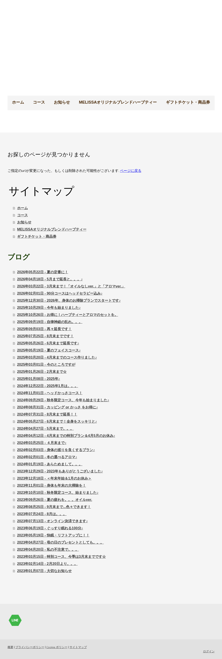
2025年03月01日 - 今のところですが (46, 364)
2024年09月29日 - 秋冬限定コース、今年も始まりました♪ (63, 400)
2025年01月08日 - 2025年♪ (38, 379)
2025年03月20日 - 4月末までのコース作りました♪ (57, 357)
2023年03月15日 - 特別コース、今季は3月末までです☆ (61, 557)
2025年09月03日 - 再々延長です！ (44, 329)
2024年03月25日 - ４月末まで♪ (41, 443)
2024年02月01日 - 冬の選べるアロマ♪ (47, 457)
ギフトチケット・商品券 (188, 102)
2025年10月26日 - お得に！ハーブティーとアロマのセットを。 (67, 315)
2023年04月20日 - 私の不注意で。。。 (48, 549)
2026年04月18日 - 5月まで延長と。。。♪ (50, 279)
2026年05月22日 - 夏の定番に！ (42, 272)
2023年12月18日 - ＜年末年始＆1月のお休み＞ (54, 478)
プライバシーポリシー (29, 647)
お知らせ (62, 102)
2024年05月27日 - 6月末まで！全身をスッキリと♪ (57, 421)
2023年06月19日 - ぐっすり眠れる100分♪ (50, 528)
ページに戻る (130, 170)
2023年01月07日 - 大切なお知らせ (44, 571)
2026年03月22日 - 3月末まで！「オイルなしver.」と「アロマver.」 (71, 286)
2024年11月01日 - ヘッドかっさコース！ (49, 393)
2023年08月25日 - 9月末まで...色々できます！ (54, 507)
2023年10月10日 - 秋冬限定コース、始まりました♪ (57, 492)
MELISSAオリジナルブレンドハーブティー (118, 102)
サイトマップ (78, 647)
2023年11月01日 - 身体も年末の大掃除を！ (51, 485)
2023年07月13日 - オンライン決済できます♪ (52, 521)
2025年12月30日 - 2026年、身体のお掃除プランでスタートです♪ (69, 300)
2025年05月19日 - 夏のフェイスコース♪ (49, 350)
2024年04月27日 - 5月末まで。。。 (45, 428)
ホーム (18, 102)
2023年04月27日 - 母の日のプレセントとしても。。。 (60, 542)
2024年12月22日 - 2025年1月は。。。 (47, 386)
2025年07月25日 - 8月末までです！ (45, 336)
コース (39, 102)
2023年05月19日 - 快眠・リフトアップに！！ (53, 535)
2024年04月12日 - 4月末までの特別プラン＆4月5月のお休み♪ (66, 436)
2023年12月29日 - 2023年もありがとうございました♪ (60, 471)
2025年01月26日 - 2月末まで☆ (42, 372)
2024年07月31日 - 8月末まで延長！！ (47, 414)
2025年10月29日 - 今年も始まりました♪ (49, 307)
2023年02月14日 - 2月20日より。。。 (47, 564)
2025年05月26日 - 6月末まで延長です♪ (48, 343)
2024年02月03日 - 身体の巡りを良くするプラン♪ (56, 450)
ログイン (209, 651)
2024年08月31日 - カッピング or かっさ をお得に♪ (57, 407)
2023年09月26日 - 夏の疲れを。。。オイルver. (54, 500)
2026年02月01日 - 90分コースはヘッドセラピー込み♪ (59, 293)
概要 (10, 647)
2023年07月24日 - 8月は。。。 (42, 514)
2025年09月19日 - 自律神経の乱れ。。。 (49, 322)
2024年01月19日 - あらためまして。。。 (49, 464)
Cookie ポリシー (56, 647)
